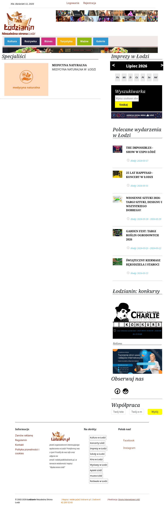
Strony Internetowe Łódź (129, 499)
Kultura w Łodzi (98, 437)
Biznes (48, 41)
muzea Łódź (96, 475)
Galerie (100, 41)
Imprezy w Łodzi (98, 448)
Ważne (84, 41)
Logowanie (73, 3)
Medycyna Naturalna (69, 65)
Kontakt (19, 444)
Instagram (129, 448)
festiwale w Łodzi (98, 481)
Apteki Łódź (96, 470)
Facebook (128, 440)
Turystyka (66, 41)
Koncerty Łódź (97, 443)
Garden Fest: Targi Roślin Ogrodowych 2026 (142, 235)
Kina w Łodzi (96, 459)
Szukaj (123, 104)
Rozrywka (31, 41)
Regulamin (21, 440)
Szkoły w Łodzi (97, 453)
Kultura (12, 41)
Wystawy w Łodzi (98, 464)
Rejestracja (89, 3)
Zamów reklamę (24, 435)
